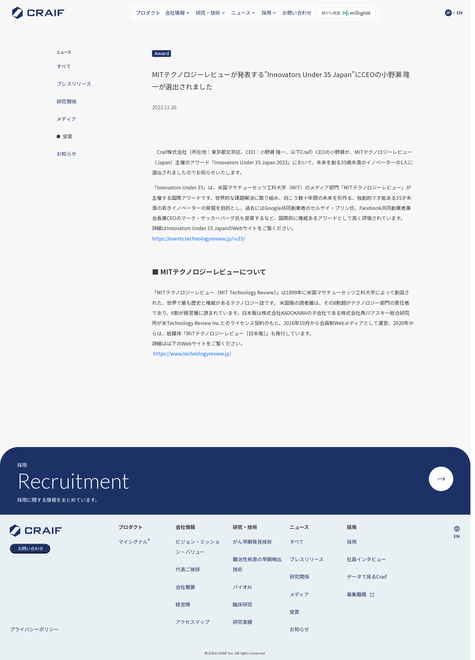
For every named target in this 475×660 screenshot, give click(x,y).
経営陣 (183, 604)
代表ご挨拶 (188, 569)
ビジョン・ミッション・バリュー (198, 546)
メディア (299, 594)
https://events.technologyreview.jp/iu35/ (198, 238)
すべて (297, 541)
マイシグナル (134, 541)
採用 (352, 541)
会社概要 (185, 587)
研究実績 (242, 621)
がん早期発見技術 (252, 541)
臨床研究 (242, 604)
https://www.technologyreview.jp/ (192, 353)
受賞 (294, 611)
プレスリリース (307, 559)
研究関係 (299, 576)
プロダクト (148, 12)
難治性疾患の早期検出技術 (257, 564)
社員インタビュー (366, 559)
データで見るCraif (367, 576)
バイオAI (242, 587)
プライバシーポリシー (34, 629)
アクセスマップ (193, 621)
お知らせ (299, 629)
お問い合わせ (297, 12)
